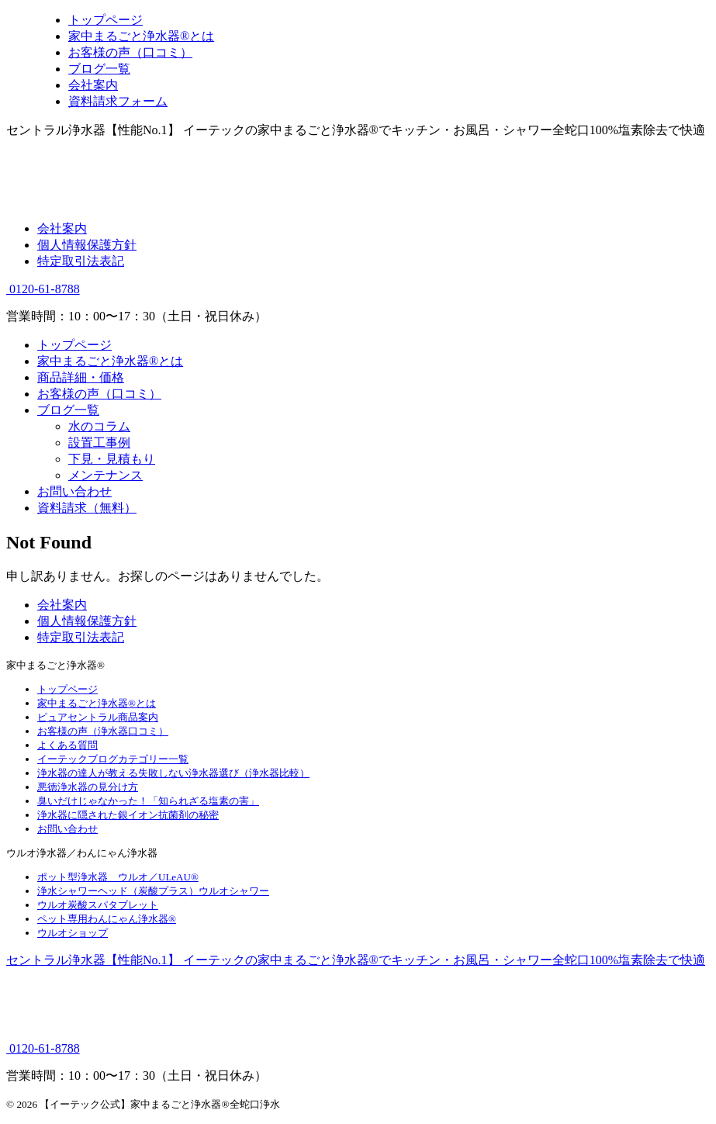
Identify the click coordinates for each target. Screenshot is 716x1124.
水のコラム (99, 426)
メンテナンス (105, 475)
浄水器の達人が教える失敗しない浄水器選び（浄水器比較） (173, 773)
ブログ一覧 (68, 410)
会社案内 (62, 228)
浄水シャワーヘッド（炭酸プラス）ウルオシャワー (153, 891)
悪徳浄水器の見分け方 (87, 787)
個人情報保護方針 (87, 244)
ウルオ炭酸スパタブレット (97, 905)
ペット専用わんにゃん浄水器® (106, 919)
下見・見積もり (111, 458)
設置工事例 (99, 442)
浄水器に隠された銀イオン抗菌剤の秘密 (128, 815)
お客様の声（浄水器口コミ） (102, 731)
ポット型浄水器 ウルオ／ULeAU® (118, 877)
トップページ (74, 344)
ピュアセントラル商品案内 (97, 717)
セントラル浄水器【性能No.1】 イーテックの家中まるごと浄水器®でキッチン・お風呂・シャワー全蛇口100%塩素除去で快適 (355, 960)
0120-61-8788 (43, 289)
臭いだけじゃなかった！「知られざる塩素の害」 (148, 801)
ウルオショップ (72, 933)
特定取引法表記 (80, 261)
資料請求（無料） (87, 507)
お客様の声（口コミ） (99, 393)
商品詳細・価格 (80, 377)
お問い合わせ (74, 491)
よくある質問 (67, 745)
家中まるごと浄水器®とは (110, 361)
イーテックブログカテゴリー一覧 (113, 759)
